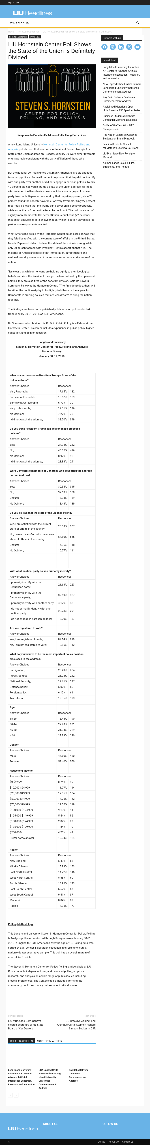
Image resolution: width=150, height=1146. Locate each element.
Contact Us (127, 1142)
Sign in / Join (14, 2)
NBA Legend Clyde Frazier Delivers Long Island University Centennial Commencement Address (122, 89)
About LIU (114, 1142)
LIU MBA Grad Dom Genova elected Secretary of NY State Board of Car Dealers (25, 1025)
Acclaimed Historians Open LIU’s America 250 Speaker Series (121, 109)
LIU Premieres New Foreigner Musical (119, 156)
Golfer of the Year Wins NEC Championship (118, 128)
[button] (137, 23)
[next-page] (16, 1096)
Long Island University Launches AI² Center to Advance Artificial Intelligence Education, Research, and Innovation (21, 1078)
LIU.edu (101, 1142)
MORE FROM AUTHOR (49, 1042)
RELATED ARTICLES (21, 1042)
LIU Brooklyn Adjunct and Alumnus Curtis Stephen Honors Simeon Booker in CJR (76, 1025)
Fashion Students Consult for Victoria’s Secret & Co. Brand (120, 147)
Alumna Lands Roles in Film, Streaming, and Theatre (118, 165)
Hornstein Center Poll (28, 32)
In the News (35, 37)
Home (11, 32)
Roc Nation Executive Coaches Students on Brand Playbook (120, 137)
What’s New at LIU (19, 22)
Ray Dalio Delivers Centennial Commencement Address (119, 100)
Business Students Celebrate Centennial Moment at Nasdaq (120, 118)
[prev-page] (10, 1096)
